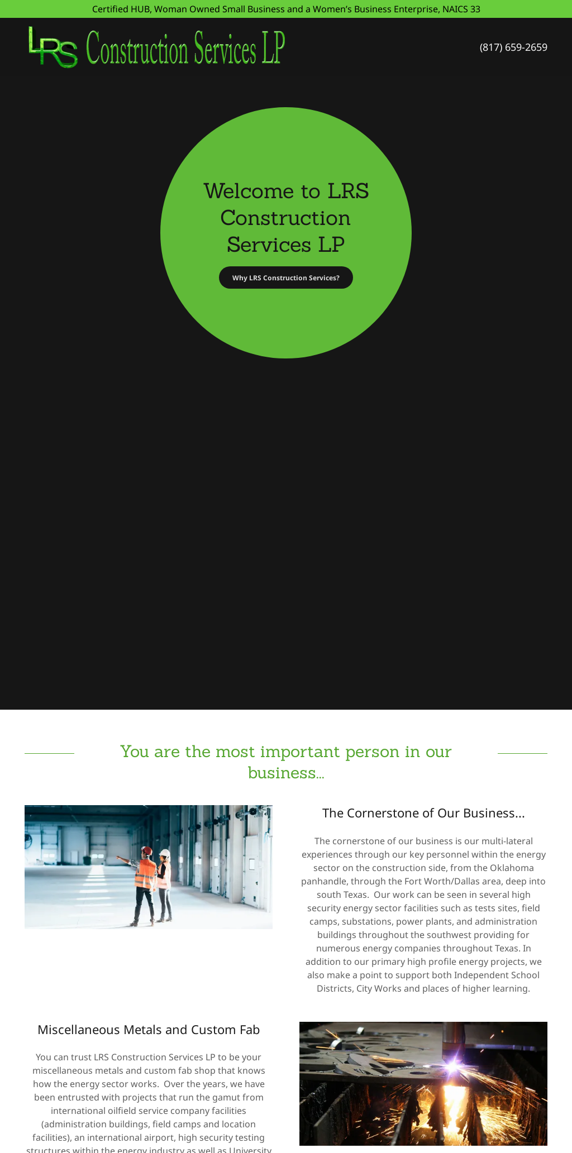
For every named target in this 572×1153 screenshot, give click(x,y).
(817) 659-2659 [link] (513, 47)
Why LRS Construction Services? (286, 278)
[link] (203, 46)
